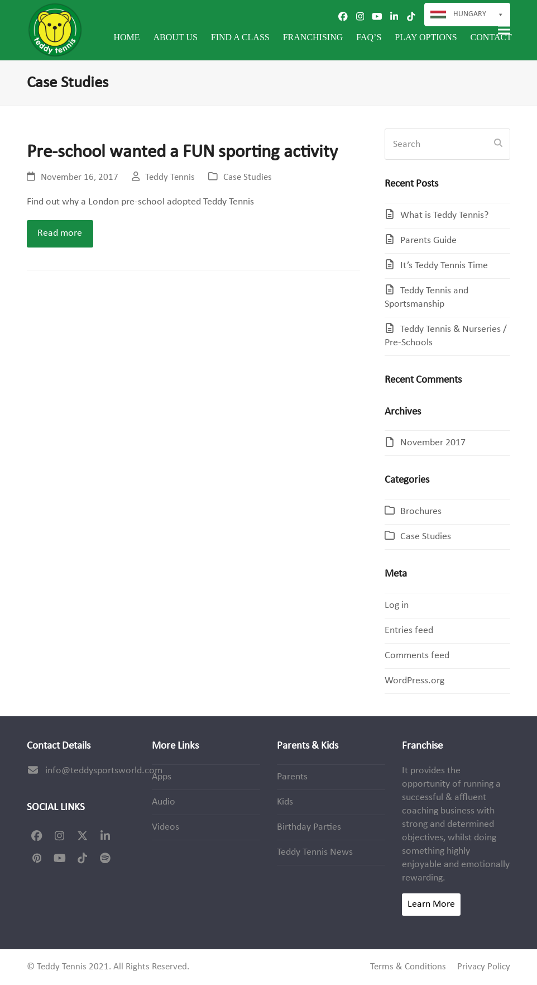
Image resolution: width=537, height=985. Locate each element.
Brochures (421, 511)
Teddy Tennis (170, 177)
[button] (504, 30)
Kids (285, 802)
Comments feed (417, 655)
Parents (292, 777)
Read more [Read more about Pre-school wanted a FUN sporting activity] (59, 233)
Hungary (478, 14)
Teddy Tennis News (315, 852)
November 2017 (433, 442)
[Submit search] (498, 144)
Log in (397, 605)
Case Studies (247, 177)
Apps (161, 777)
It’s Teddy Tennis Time (444, 265)
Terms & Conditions (408, 967)
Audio (163, 802)
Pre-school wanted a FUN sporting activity (182, 152)
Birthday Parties (309, 827)
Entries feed (409, 630)
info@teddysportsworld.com (103, 770)
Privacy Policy (483, 967)
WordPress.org (414, 680)
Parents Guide (428, 240)
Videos (165, 827)
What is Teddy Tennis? (444, 215)
